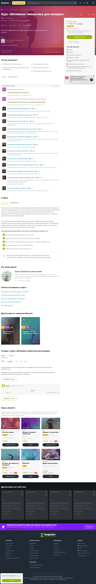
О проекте (56, 543)
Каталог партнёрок (35, 567)
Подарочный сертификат (13, 558)
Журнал (8, 555)
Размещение (33, 543)
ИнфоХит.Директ (34, 555)
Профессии (9, 545)
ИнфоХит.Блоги (34, 558)
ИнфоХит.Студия (34, 550)
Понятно (11, 580)
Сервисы (32, 548)
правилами (35, 372)
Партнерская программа (36, 565)
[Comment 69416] (22, 386)
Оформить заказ (79, 37)
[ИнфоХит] (5, 3)
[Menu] (14, 2)
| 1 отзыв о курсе (9, 18)
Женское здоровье (12, 76)
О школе (12, 355)
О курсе (4, 355)
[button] (81, 14)
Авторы (8, 548)
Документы (57, 548)
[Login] (93, 3)
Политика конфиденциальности (60, 551)
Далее (30, 444)
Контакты (56, 545)
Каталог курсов (10, 543)
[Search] (75, 3)
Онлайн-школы (10, 550)
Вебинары (8, 553)
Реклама (32, 545)
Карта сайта (57, 555)
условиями (27, 374)
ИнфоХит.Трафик (34, 553)
